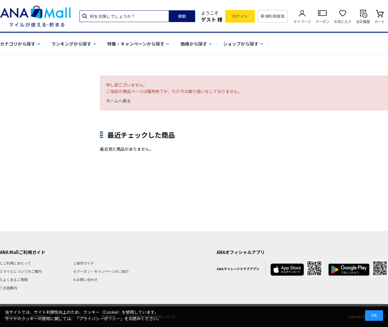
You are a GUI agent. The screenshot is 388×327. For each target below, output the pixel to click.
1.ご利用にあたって (15, 262)
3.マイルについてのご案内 (21, 271)
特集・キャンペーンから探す (135, 44)
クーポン (322, 21)
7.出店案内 (8, 287)
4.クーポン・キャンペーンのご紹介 (101, 271)
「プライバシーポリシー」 (99, 318)
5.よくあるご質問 (14, 279)
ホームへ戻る (118, 101)
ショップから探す (240, 44)
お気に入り (343, 21)
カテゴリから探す (17, 44)
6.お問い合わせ (85, 279)
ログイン (240, 16)
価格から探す (193, 44)
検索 (182, 16)
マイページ (302, 21)
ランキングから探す (71, 44)
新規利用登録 (273, 16)
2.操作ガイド (83, 262)
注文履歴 (363, 21)
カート (379, 21)
